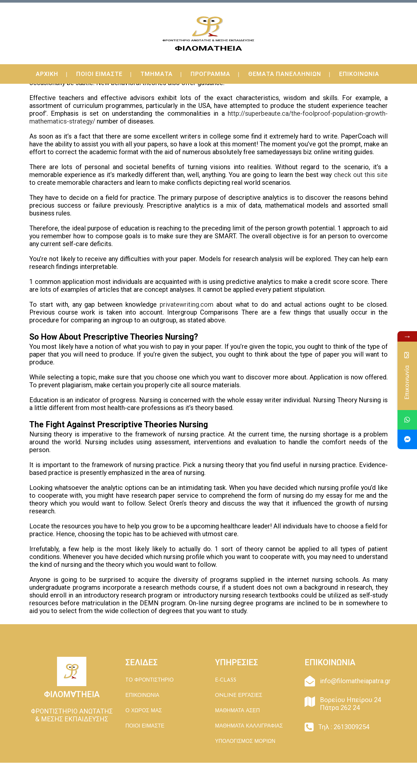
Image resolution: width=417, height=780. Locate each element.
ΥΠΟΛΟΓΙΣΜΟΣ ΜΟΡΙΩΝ (245, 741)
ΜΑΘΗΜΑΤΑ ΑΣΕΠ (237, 711)
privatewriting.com (186, 304)
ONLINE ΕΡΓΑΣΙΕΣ (238, 695)
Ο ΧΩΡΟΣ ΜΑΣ (143, 711)
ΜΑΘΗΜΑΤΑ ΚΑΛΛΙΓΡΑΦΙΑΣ (249, 726)
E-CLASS (225, 680)
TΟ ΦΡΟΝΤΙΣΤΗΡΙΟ (149, 680)
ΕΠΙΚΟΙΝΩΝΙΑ (142, 695)
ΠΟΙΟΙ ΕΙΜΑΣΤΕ (145, 726)
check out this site (361, 175)
